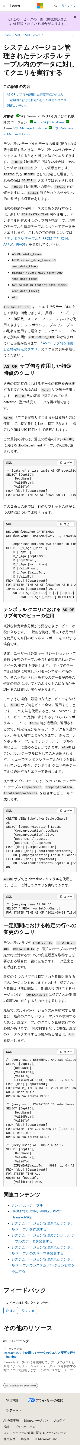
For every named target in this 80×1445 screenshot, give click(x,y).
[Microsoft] (40, 6)
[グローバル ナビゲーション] (4, 6)
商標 (23, 1439)
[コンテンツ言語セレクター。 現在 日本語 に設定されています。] (12, 1400)
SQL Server (32, 35)
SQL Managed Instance (30, 128)
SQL (18, 35)
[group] (40, 483)
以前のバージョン (36, 1420)
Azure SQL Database (49, 122)
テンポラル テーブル (22, 238)
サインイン (69, 5)
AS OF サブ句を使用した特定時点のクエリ (35, 94)
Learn (7, 35)
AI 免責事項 (11, 1420)
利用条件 (9, 1439)
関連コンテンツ (17, 105)
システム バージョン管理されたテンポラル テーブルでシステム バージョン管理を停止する (43, 1265)
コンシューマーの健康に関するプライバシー (33, 1433)
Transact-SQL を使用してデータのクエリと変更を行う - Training (39, 1355)
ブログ (57, 1420)
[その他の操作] (73, 35)
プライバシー (23, 1427)
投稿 (6, 1427)
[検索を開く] (55, 6)
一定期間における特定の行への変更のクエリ (37, 100)
